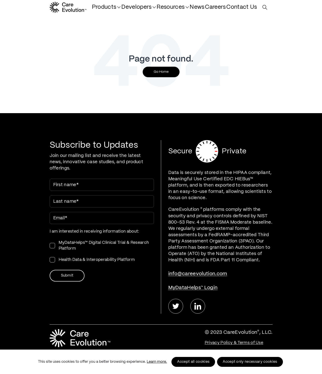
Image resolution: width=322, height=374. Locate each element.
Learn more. (157, 361)
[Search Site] (265, 9)
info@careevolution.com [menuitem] (197, 273)
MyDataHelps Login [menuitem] (193, 287)
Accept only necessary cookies (250, 361)
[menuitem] (129, 9)
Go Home (161, 71)
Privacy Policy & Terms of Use (234, 343)
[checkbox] (102, 251)
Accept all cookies (193, 361)
